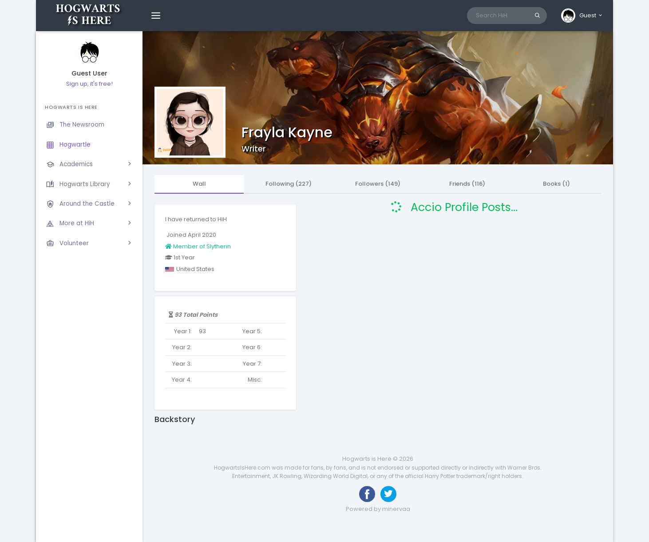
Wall (199, 183)
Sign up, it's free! (89, 84)
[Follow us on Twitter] (388, 494)
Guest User (89, 73)
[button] (582, 15)
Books (556, 183)
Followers (377, 183)
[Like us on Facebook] (367, 494)
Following (288, 183)
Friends (467, 183)
